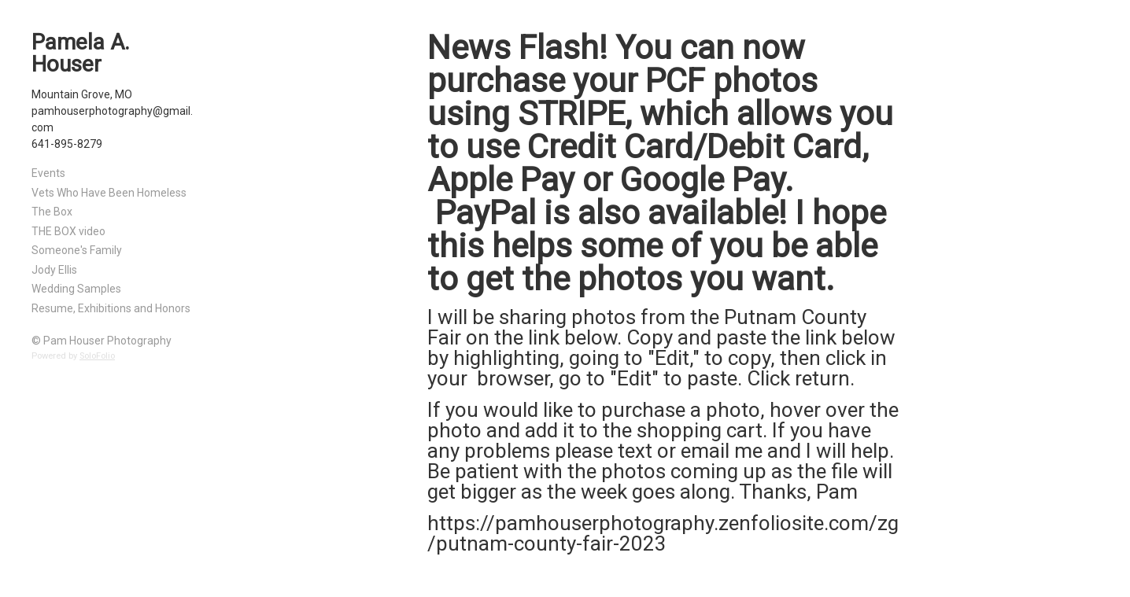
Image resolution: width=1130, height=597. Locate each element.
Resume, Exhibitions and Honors (110, 308)
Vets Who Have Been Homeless (108, 192)
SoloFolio (97, 356)
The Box (51, 211)
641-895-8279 (66, 144)
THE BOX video (68, 231)
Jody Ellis (54, 269)
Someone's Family (76, 250)
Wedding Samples (76, 288)
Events (48, 173)
